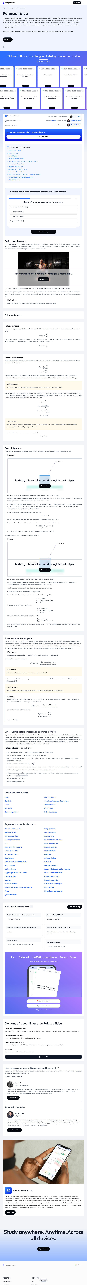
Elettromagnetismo (11, 812)
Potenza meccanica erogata (16, 159)
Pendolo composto (51, 880)
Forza (7, 891)
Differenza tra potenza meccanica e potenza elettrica (23, 161)
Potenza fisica (49, 836)
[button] (4, 47)
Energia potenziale (50, 865)
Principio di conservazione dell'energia (18, 887)
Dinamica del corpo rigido (53, 884)
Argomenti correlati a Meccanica (17, 169)
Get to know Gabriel (14, 1130)
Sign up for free (43, 61)
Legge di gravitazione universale (16, 873)
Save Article (43, 137)
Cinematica (48, 854)
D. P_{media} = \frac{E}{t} (17, 221)
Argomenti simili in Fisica (15, 167)
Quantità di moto (11, 895)
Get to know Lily (13, 1098)
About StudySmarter (14, 180)
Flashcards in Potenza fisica (16, 172)
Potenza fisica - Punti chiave (16, 164)
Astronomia (48, 808)
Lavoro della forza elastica (53, 873)
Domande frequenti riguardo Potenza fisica (20, 177)
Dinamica (47, 862)
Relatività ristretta (50, 812)
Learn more (10, 1212)
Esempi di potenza (13, 156)
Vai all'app (77, 2)
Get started (7, 39)
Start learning (75, 907)
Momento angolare (11, 836)
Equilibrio (8, 801)
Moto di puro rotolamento (53, 891)
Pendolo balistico (11, 832)
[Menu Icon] (83, 3)
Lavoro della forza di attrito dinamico (57, 869)
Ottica (7, 804)
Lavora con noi (7, 1281)
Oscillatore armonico (51, 876)
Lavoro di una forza (11, 851)
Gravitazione (9, 858)
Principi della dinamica (13, 829)
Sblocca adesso (43, 279)
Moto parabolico (50, 858)
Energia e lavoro (50, 832)
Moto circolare (10, 865)
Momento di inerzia (11, 854)
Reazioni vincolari (11, 884)
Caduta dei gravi (10, 876)
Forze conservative (51, 843)
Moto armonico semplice (13, 847)
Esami (32, 1281)
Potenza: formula (13, 153)
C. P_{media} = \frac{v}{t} (17, 216)
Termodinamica (49, 804)
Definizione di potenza (14, 151)
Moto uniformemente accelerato (16, 862)
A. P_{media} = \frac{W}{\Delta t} (19, 207)
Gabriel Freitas (76, 121)
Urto (6, 843)
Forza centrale (49, 887)
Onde (6, 797)
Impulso (8, 880)
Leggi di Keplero (49, 829)
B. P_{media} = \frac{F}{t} (17, 212)
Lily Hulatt (77, 116)
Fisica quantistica (50, 797)
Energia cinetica (49, 851)
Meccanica (8, 808)
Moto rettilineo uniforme (53, 840)
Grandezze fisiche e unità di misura (56, 801)
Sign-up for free (43, 1249)
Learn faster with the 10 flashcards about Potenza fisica (24, 174)
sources (53, 121)
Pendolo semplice (50, 847)
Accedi (49, 1010)
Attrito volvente (10, 869)
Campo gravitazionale (12, 840)
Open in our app (43, 232)
